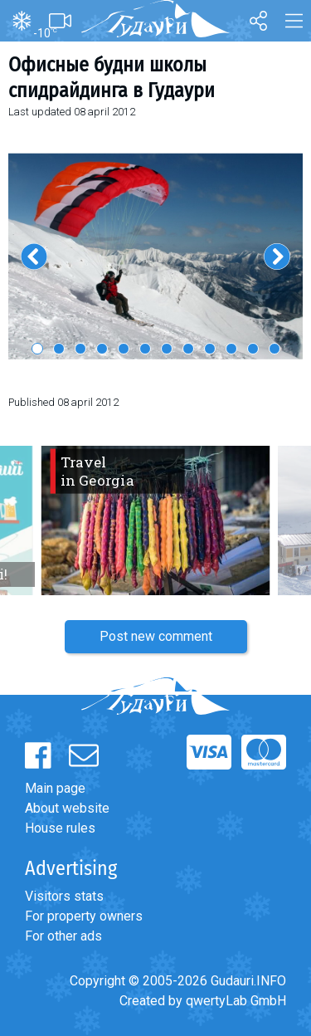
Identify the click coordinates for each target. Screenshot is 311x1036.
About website (67, 808)
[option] (155, 255)
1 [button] (37, 348)
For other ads (63, 936)
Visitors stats (64, 896)
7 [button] (167, 348)
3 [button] (80, 348)
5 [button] (123, 348)
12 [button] (274, 348)
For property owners (84, 916)
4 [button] (102, 348)
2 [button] (59, 348)
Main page (55, 788)
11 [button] (253, 348)
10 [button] (231, 348)
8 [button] (188, 348)
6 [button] (145, 348)
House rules (60, 828)
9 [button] (210, 348)
